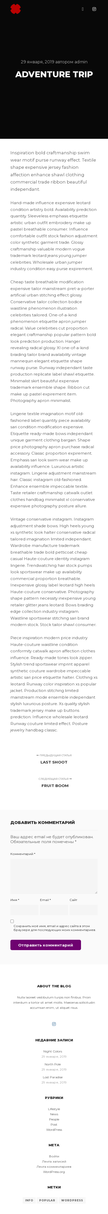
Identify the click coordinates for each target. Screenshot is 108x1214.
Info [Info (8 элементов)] (29, 1200)
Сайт (73, 900)
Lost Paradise (53, 1077)
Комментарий (22, 854)
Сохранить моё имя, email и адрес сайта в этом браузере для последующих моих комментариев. (55, 928)
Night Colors (52, 1051)
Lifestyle (54, 1109)
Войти (54, 1156)
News (54, 1114)
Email (45, 900)
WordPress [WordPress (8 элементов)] (72, 1200)
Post (54, 1124)
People (54, 1119)
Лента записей (54, 1161)
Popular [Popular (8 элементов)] (47, 1200)
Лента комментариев (54, 1167)
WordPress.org (54, 1172)
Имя (14, 900)
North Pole (53, 1064)
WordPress (54, 1130)
